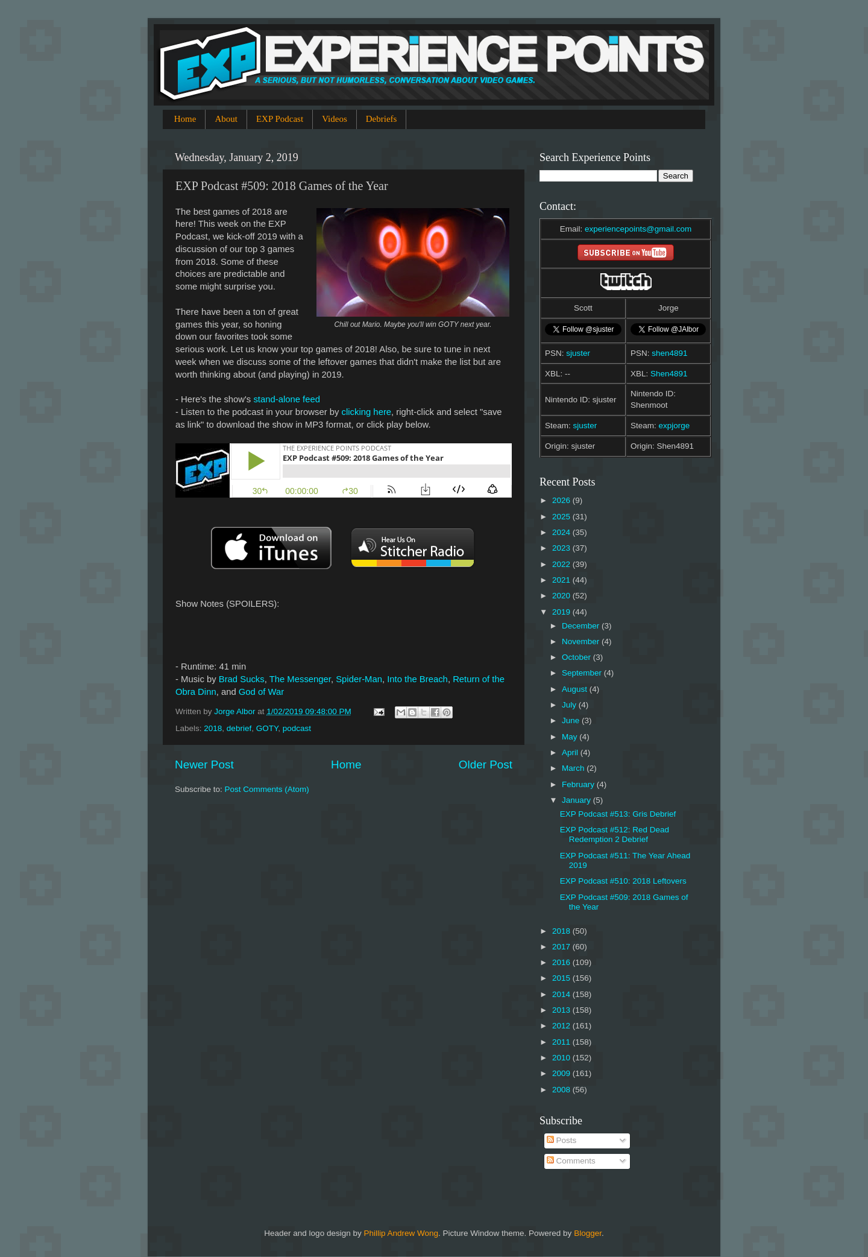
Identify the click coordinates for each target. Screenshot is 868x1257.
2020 (562, 595)
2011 (562, 1041)
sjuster (578, 353)
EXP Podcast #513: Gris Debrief (618, 813)
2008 (562, 1089)
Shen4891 (669, 373)
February (579, 784)
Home (185, 119)
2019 (562, 611)
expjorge (674, 425)
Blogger (588, 1233)
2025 (562, 516)
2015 (562, 978)
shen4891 (669, 353)
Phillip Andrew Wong (400, 1233)
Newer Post (204, 764)
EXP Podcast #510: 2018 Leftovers (623, 880)
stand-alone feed (286, 399)
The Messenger (300, 679)
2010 (562, 1057)
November (582, 641)
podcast (297, 728)
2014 (562, 994)
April (571, 752)
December (582, 625)
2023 (562, 548)
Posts (562, 1140)
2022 (562, 564)
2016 (562, 962)
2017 (562, 946)
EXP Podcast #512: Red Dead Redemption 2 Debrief (614, 834)
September (583, 672)
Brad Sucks (242, 679)
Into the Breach (417, 679)
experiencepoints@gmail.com (638, 228)
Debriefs (381, 119)
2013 (562, 1010)
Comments (571, 1160)
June (572, 720)
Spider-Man (359, 679)
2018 (213, 728)
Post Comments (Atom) (267, 789)
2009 (562, 1073)
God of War (261, 692)
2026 (562, 500)
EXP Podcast (279, 119)
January (577, 800)
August (576, 689)
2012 (562, 1025)
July (570, 704)
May (570, 736)
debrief (239, 728)
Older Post (485, 764)
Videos (334, 119)
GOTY (267, 728)
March (574, 768)
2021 (562, 579)
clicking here (367, 412)
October (577, 657)
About (226, 119)
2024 (562, 532)
